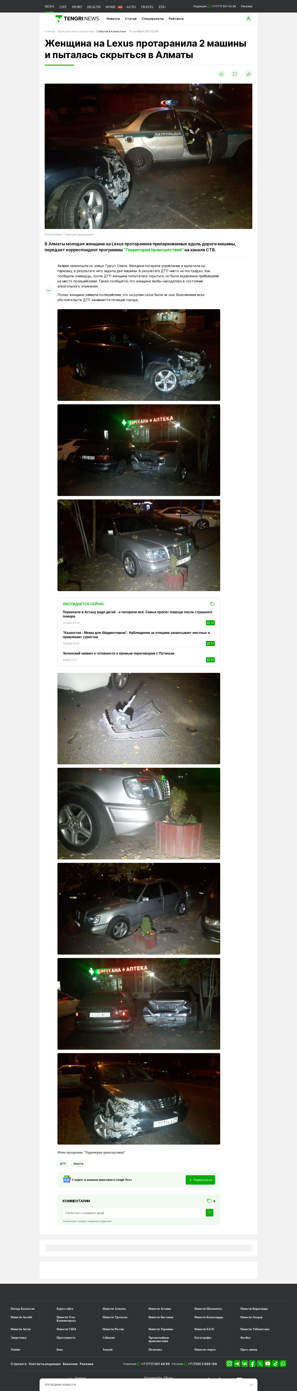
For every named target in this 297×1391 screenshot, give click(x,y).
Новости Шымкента (208, 1308)
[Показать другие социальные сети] (48, 291)
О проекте (19, 1364)
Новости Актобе (21, 1317)
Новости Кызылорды (208, 1317)
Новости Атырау (251, 1317)
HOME (111, 7)
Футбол (245, 1337)
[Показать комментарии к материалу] (48, 305)
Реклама (246, 6)
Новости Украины (160, 1329)
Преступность (66, 1337)
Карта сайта (65, 1308)
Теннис (15, 1349)
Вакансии (70, 1364)
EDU (162, 7)
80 (210, 660)
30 (210, 623)
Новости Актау (21, 1329)
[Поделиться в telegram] (48, 274)
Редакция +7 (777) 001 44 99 (214, 6)
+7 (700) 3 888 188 (202, 1364)
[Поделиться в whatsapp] (48, 266)
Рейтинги (176, 18)
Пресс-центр (248, 1349)
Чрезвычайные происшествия (158, 1339)
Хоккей (108, 1349)
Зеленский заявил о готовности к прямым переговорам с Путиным (118, 653)
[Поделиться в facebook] (48, 283)
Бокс (60, 1349)
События (109, 1337)
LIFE (63, 7)
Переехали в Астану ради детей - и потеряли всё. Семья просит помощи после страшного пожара (137, 614)
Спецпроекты (153, 18)
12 (210, 643)
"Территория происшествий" (153, 249)
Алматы (78, 1163)
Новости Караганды (254, 1308)
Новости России (113, 1329)
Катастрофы (202, 1337)
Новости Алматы (114, 1308)
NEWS (49, 6)
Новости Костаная (160, 1317)
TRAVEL (147, 7)
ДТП (63, 1163)
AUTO (131, 7)
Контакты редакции (45, 1364)
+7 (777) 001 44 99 (155, 1364)
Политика (155, 1349)
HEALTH (94, 7)
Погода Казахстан (23, 1308)
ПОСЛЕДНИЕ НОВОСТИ (60, 1384)
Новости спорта (205, 1349)
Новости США (66, 1329)
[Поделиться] (248, 74)
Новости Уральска (115, 1317)
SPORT (77, 7)
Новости (113, 18)
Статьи (131, 18)
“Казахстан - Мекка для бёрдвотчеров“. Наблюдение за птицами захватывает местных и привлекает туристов (136, 635)
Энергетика (18, 1337)
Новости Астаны (159, 1308)
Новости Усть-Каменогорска (66, 1319)
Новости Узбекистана (254, 1329)
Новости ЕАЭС (204, 1329)
